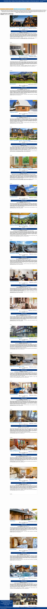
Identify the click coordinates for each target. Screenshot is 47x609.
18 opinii (29, 585)
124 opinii (31, 148)
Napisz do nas (32, 607)
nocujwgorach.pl (45, 0)
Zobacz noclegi (24, 33)
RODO (8, 604)
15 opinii (29, 374)
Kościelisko (35, 44)
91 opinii (32, 176)
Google (2, 601)
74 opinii (28, 261)
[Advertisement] (23, 502)
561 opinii (27, 402)
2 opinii (27, 289)
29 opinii (27, 557)
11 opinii (33, 35)
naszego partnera (32, 40)
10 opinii (27, 120)
